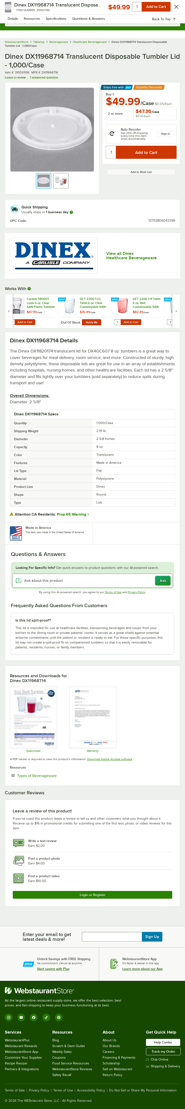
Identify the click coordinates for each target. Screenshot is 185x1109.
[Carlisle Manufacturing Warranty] (92, 720)
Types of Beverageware (51, 775)
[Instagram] (9, 1017)
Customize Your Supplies (23, 1057)
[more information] (71, 212)
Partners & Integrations (22, 1069)
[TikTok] (46, 1017)
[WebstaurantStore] (65, 990)
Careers (108, 1052)
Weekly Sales (62, 1052)
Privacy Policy (136, 592)
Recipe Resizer (16, 1063)
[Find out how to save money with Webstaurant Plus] (9, 300)
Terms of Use (113, 592)
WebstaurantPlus (17, 1040)
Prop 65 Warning (71, 514)
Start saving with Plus (53, 969)
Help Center (163, 1042)
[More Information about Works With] (29, 288)
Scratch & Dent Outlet (68, 1046)
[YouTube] (21, 1017)
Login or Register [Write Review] (93, 895)
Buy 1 (110, 94)
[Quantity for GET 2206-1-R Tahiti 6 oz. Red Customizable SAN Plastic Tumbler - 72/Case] (117, 322)
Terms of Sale (15, 1090)
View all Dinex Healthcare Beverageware (131, 255)
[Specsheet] (33, 720)
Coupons (59, 1057)
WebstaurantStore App (21, 1052)
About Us (110, 1040)
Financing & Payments (119, 1057)
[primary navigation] (15, 8)
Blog (55, 1040)
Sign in (165, 133)
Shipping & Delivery (163, 1066)
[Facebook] (34, 1017)
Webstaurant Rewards (21, 1046)
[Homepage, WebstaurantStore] (92, 8)
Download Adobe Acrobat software (109, 759)
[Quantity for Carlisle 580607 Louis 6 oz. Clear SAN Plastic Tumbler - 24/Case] (11, 322)
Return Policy (112, 1075)
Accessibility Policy (91, 1090)
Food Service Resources (70, 1063)
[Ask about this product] (92, 580)
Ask (163, 580)
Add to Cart (25, 322)
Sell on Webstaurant (117, 1069)
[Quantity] (111, 152)
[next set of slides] (176, 311)
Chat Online (157, 1059)
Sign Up (152, 937)
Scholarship (111, 1063)
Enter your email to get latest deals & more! (47, 937)
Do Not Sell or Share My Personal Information (143, 1090)
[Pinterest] (59, 1017)
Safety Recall (61, 1075)
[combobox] (92, 22)
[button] (43, 180)
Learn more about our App (142, 969)
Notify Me (92, 322)
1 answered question (44, 77)
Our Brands (111, 1046)
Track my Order (163, 1051)
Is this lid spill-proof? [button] (33, 620)
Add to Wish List (141, 172)
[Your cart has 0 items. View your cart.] (172, 9)
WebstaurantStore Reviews (72, 1069)
